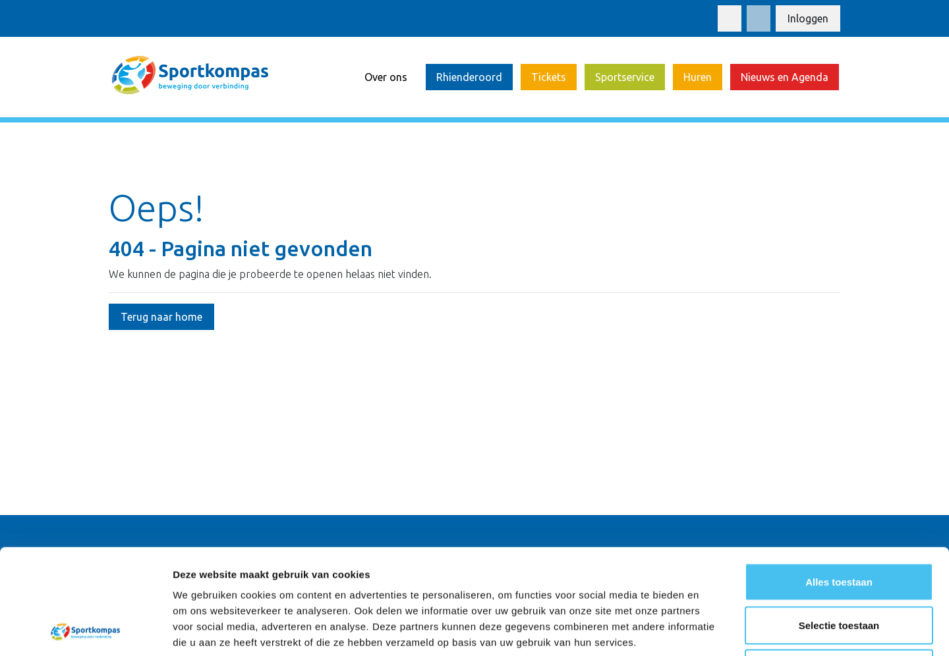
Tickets (548, 77)
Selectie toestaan (839, 526)
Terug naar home (161, 317)
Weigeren (839, 569)
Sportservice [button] (624, 77)
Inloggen (808, 18)
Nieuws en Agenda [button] (784, 77)
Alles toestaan (839, 483)
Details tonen (712, 630)
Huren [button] (697, 77)
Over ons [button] (385, 77)
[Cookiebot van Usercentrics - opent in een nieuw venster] (85, 630)
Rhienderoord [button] (469, 77)
